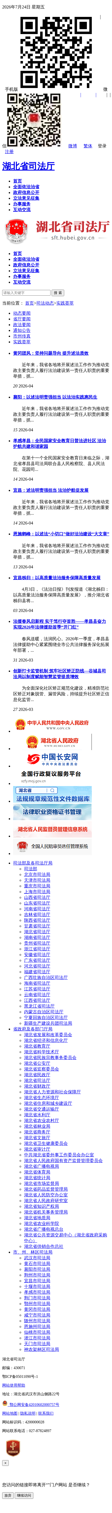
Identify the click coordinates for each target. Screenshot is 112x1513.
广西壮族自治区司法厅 (46, 977)
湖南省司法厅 (37, 937)
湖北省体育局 (37, 1172)
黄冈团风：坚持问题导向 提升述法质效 (51, 353)
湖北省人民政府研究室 (46, 1200)
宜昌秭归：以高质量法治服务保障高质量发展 (57, 577)
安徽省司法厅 (37, 954)
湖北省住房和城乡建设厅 (48, 1103)
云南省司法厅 (37, 994)
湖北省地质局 (37, 1217)
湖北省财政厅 (37, 1086)
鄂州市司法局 (37, 1303)
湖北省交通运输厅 (41, 1109)
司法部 (30, 868)
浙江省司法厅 (37, 949)
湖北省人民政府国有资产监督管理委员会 (63, 1160)
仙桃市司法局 (37, 1332)
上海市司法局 (37, 891)
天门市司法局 (37, 1343)
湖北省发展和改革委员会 (48, 1034)
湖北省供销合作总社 (43, 1246)
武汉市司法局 (37, 1258)
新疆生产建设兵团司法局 (48, 1023)
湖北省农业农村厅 (41, 1120)
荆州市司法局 (37, 1275)
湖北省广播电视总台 (43, 1229)
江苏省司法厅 (37, 989)
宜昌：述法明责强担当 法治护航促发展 (51, 490)
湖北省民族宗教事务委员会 (50, 1057)
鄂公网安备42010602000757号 (30, 1405)
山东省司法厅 (37, 903)
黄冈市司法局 (37, 1309)
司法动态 (45, 303)
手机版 (51, 89)
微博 (72, 146)
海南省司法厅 (37, 983)
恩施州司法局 (37, 1326)
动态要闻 (22, 313)
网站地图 (9, 1413)
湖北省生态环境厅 (41, 1097)
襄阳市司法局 (37, 1269)
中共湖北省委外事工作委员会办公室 (59, 1155)
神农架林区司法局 (41, 1349)
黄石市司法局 (37, 1263)
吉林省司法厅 (37, 914)
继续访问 (24, 1495)
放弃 (7, 1495)
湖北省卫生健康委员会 (46, 1143)
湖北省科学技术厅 (41, 1052)
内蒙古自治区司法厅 (43, 1011)
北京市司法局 (37, 874)
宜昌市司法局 (37, 1280)
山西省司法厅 (37, 897)
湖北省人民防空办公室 (46, 1195)
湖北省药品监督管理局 (46, 1189)
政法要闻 (22, 324)
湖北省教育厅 (37, 1046)
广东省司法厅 (37, 960)
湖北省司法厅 (28, 166)
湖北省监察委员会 (41, 1069)
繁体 (88, 146)
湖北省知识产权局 (41, 1206)
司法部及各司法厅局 (32, 863)
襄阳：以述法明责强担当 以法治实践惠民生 (55, 397)
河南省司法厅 (37, 908)
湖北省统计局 (37, 1177)
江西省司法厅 (37, 1000)
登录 (102, 146)
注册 (9, 151)
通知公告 (22, 330)
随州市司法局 (37, 1320)
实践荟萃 (65, 303)
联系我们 (46, 1413)
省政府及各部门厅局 (32, 1029)
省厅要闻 (22, 319)
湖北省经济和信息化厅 (46, 1040)
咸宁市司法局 (37, 1315)
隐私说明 (28, 1413)
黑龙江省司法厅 (39, 1006)
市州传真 (22, 336)
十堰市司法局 (37, 1286)
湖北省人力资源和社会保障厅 (52, 1092)
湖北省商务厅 (37, 1132)
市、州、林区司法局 (32, 1252)
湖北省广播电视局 (41, 1166)
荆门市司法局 (37, 1298)
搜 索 (58, 293)
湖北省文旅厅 (37, 1137)
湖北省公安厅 (37, 1063)
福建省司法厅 (37, 971)
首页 (29, 303)
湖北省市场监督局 (41, 1183)
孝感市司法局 (37, 1292)
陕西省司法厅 (37, 920)
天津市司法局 (37, 880)
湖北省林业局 (37, 1126)
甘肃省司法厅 (37, 926)
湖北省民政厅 (37, 1074)
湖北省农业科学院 (41, 1223)
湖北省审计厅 (37, 1149)
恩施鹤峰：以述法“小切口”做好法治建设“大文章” (61, 534)
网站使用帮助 (13, 1385)
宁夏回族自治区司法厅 (46, 1017)
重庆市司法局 (37, 886)
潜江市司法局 (37, 1338)
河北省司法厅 (37, 966)
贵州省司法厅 (37, 943)
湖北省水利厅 (37, 1114)
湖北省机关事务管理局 (46, 1212)
